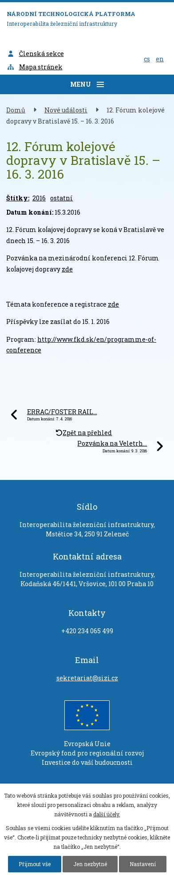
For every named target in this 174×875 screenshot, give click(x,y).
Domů (15, 110)
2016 (39, 198)
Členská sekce (35, 53)
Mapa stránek (35, 67)
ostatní (61, 198)
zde (67, 269)
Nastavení (143, 863)
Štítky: (17, 198)
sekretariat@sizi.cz (87, 678)
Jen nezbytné (90, 863)
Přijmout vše (35, 863)
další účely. (106, 814)
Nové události (65, 110)
